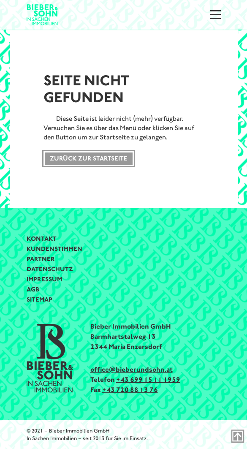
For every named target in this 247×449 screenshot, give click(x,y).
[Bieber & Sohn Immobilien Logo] (42, 14)
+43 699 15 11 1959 (148, 380)
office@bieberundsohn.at (131, 369)
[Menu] (215, 15)
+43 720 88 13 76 (130, 390)
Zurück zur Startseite (89, 158)
